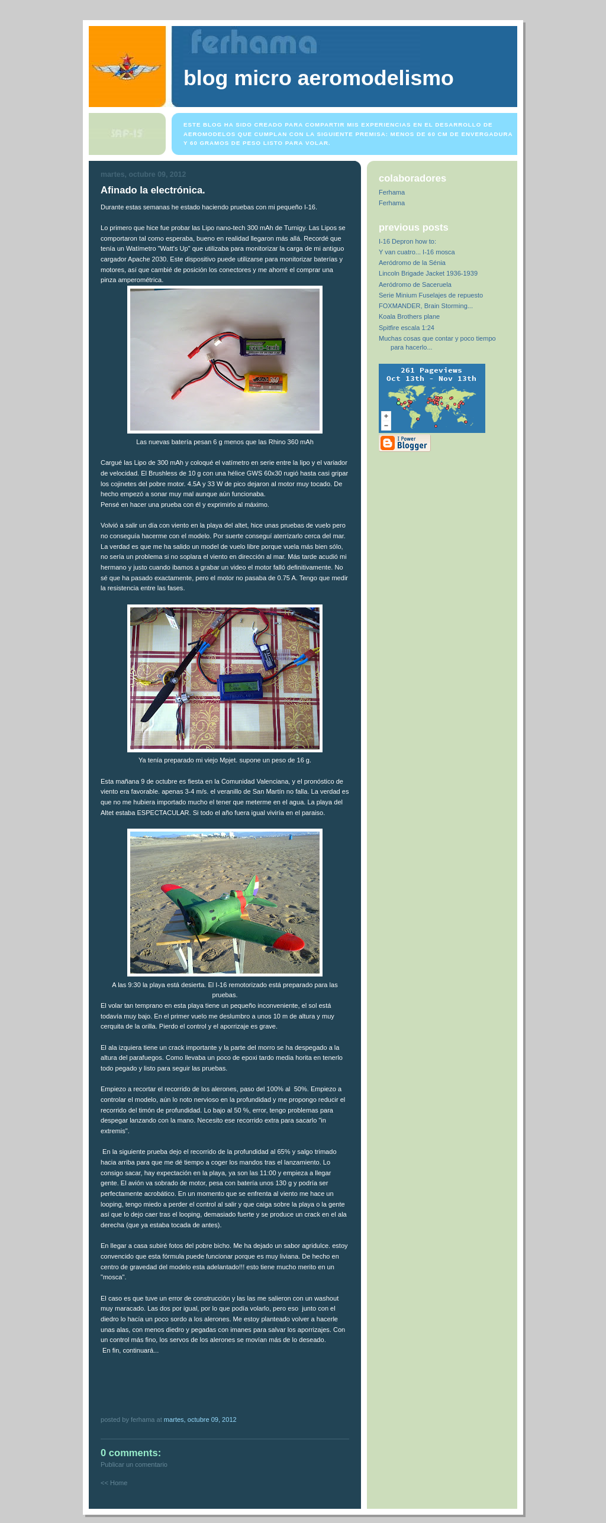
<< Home (114, 1482)
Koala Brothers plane (409, 316)
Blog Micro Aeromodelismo (318, 78)
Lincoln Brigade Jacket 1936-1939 (428, 273)
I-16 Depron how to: (407, 241)
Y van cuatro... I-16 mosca (417, 252)
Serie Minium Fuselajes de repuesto (431, 295)
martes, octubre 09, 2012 (200, 1419)
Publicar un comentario (134, 1464)
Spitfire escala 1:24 (406, 327)
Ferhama (392, 192)
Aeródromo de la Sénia (412, 262)
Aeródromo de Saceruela (415, 284)
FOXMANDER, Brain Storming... (426, 305)
